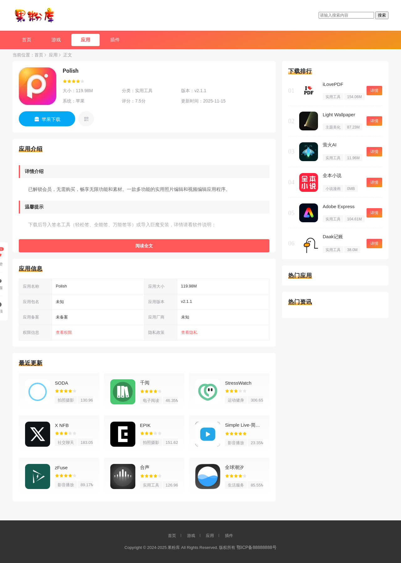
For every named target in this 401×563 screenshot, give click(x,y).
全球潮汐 (234, 467)
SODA (61, 383)
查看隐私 (189, 332)
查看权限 (64, 332)
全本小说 (332, 175)
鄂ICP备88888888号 (257, 547)
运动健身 (236, 400)
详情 (374, 90)
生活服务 (236, 485)
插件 (115, 39)
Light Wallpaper (339, 114)
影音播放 (236, 442)
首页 (26, 39)
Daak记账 (333, 236)
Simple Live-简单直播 (247, 425)
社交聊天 (66, 442)
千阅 (144, 382)
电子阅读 (151, 400)
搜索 (382, 15)
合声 (144, 467)
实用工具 (151, 485)
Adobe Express (339, 206)
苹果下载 (51, 119)
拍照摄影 (66, 400)
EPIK (145, 425)
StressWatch (238, 383)
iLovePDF (333, 84)
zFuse (61, 467)
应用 (85, 39)
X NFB (62, 425)
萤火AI (329, 144)
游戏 (56, 39)
